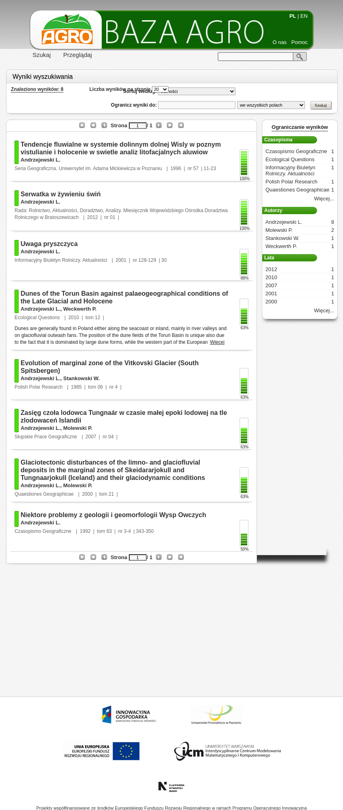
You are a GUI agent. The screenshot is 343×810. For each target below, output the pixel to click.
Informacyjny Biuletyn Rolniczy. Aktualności (62, 260)
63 (109, 531)
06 (100, 387)
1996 (175, 168)
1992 (85, 531)
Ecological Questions (38, 317)
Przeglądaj (77, 54)
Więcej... (324, 199)
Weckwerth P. (80, 309)
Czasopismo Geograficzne (44, 531)
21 (111, 494)
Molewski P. (77, 428)
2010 (73, 317)
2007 (91, 437)
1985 (76, 387)
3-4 (127, 531)
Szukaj (42, 54)
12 (97, 317)
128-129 (147, 260)
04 (111, 437)
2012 (92, 217)
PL (292, 16)
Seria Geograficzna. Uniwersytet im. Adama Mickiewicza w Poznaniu (89, 168)
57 (195, 168)
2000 (87, 494)
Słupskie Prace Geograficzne (46, 437)
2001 (121, 260)
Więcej (217, 342)
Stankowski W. (81, 378)
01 (112, 217)
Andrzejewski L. (40, 160)
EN (303, 16)
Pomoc (299, 42)
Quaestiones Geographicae (45, 494)
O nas (280, 42)
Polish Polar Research (39, 387)
